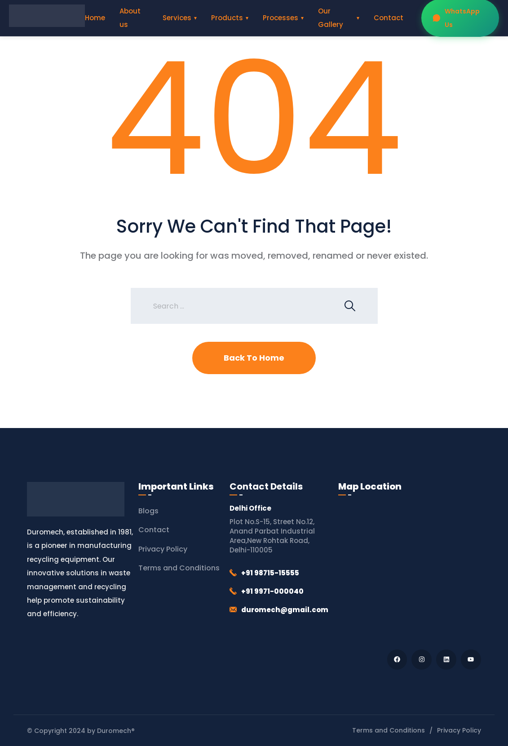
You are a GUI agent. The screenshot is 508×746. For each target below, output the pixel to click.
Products (227, 17)
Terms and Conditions (179, 568)
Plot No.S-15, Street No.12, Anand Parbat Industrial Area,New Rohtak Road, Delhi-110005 (272, 536)
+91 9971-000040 (272, 591)
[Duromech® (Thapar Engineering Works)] (409, 570)
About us (130, 17)
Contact (388, 17)
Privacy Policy (162, 549)
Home (95, 17)
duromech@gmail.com (284, 609)
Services (177, 17)
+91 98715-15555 (270, 573)
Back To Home (254, 357)
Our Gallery (330, 17)
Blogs (148, 511)
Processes (280, 17)
